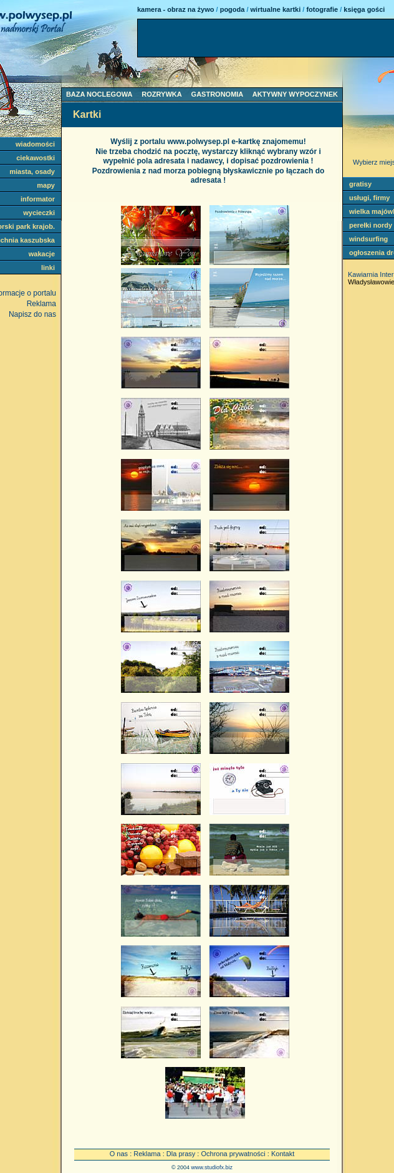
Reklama (146, 1153)
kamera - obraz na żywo (175, 9)
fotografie (322, 9)
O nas (119, 1153)
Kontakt (282, 1153)
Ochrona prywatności (233, 1153)
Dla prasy (180, 1153)
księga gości (364, 9)
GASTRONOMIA (217, 94)
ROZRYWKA (161, 94)
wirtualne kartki (276, 9)
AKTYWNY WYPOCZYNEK (295, 94)
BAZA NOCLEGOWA (99, 94)
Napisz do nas (32, 314)
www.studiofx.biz (212, 1167)
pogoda (232, 9)
